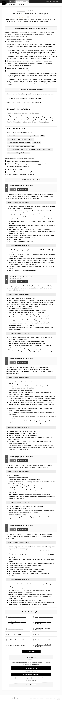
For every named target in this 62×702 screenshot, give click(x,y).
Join (54, 1)
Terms (38, 698)
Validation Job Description (41, 634)
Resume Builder (49, 698)
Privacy (42, 698)
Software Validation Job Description (17, 634)
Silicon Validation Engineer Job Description (43, 629)
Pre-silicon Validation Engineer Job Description (17, 622)
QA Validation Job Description (15, 629)
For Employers (23, 4)
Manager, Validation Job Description (44, 617)
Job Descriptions (21, 11)
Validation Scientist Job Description (17, 645)
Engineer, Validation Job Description (17, 617)
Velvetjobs (4, 3)
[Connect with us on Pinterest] (15, 698)
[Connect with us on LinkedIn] (17, 698)
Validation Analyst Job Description (16, 640)
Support (34, 698)
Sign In (57, 1)
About (30, 698)
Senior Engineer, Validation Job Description (43, 645)
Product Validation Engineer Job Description (43, 622)
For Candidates (13, 4)
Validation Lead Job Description (43, 640)
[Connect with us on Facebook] (12, 698)
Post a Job (48, 1)
